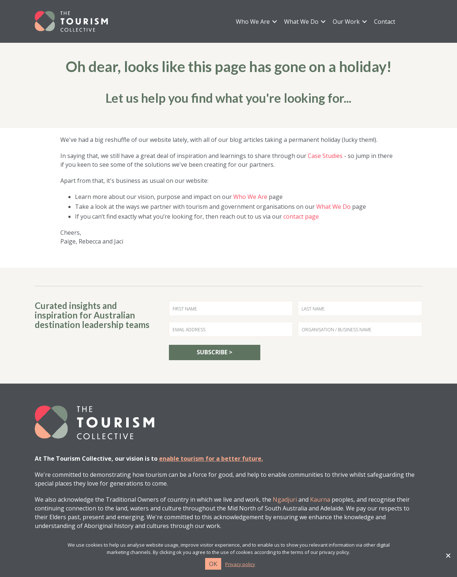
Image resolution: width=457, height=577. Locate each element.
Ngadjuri (285, 499)
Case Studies (325, 156)
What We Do (301, 22)
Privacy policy (240, 564)
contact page (301, 216)
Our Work (346, 22)
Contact (384, 22)
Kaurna (320, 499)
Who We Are (253, 22)
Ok (213, 564)
